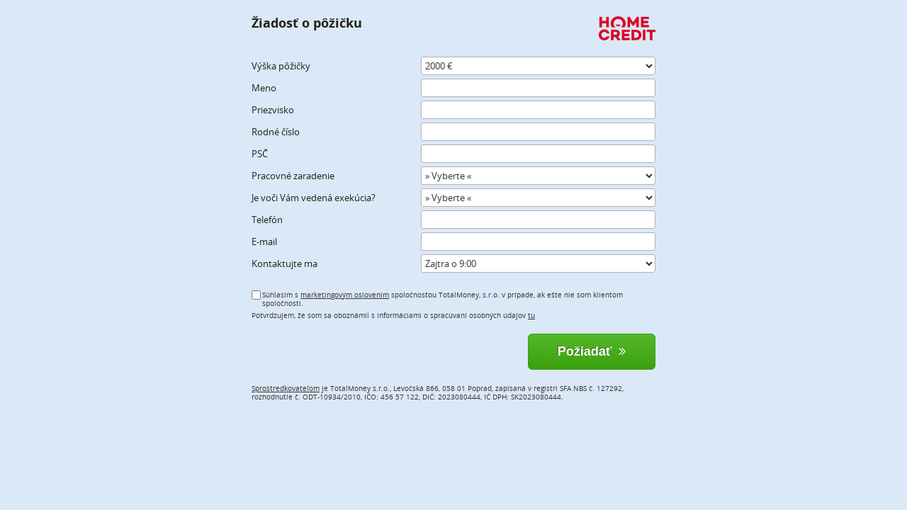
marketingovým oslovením (344, 295)
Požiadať (592, 351)
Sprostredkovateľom (286, 388)
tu (531, 315)
